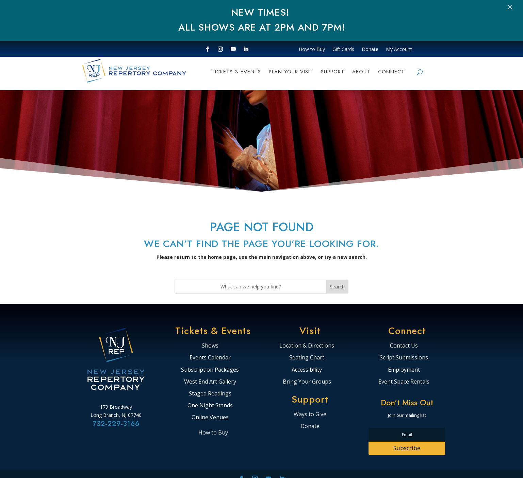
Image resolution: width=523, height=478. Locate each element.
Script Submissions (404, 357)
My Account (399, 49)
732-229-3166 (116, 424)
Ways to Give (310, 414)
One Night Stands (210, 405)
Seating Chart (306, 357)
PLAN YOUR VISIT (291, 72)
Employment (404, 370)
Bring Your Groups (307, 381)
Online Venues (210, 417)
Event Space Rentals (403, 381)
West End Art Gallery (210, 381)
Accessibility (307, 370)
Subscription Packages (210, 370)
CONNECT (391, 72)
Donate (370, 49)
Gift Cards (343, 49)
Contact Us (404, 345)
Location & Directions (306, 345)
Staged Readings (210, 393)
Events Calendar (210, 357)
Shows (210, 345)
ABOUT (361, 72)
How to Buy (312, 49)
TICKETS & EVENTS (236, 72)
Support (332, 72)
